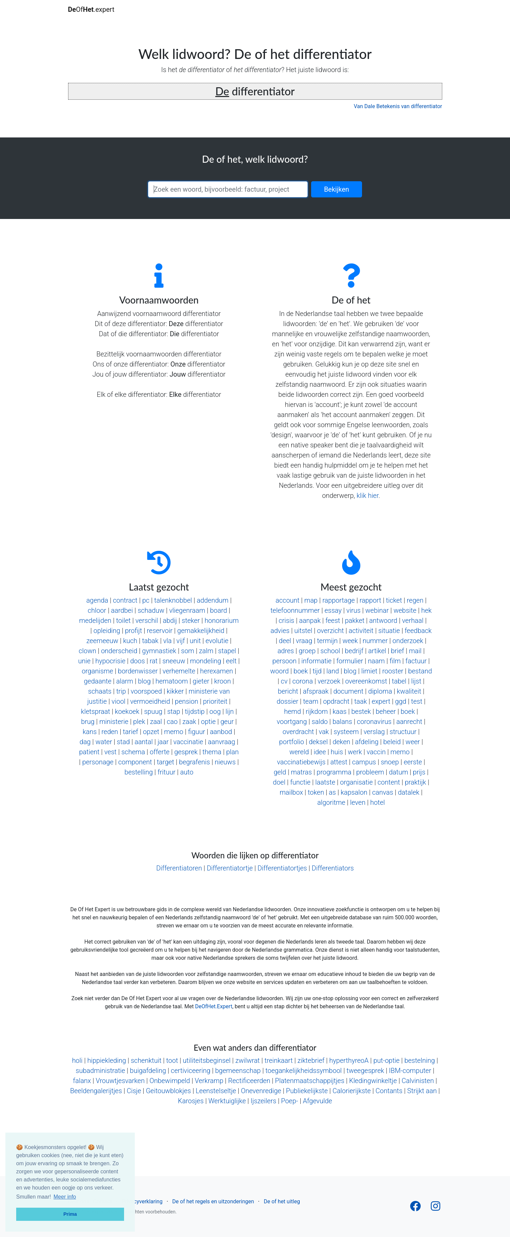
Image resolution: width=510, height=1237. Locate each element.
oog (215, 711)
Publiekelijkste (307, 1091)
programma (334, 772)
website (404, 610)
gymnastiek (159, 651)
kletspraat (95, 711)
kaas (340, 711)
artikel (377, 651)
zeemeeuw (102, 641)
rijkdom (317, 711)
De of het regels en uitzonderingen (213, 1201)
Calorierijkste (351, 1091)
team (310, 701)
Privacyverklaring (142, 1201)
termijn (327, 641)
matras (301, 772)
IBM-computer (410, 1071)
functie (300, 782)
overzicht (330, 631)
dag (85, 742)
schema (133, 752)
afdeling (367, 742)
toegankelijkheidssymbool (304, 1071)
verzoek (329, 681)
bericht (288, 691)
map (311, 600)
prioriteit (215, 701)
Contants (389, 1091)
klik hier (368, 495)
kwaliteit (409, 691)
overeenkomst (366, 681)
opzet (151, 732)
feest (332, 620)
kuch (130, 641)
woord (279, 671)
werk (355, 752)
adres (285, 651)
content (389, 782)
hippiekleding (106, 1060)
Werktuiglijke (227, 1101)
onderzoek (407, 641)
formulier (349, 661)
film (395, 661)
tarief (130, 732)
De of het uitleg (282, 1201)
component (135, 762)
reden (109, 732)
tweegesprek (365, 1071)
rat (154, 661)
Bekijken (336, 189)
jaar (163, 742)
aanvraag (221, 742)
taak (360, 701)
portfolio (291, 742)
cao (172, 722)
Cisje (134, 1091)
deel (285, 641)
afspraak (316, 691)
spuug (153, 711)
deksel (318, 742)
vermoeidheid (150, 701)
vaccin (376, 752)
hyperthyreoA (349, 1060)
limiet (369, 671)
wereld (299, 752)
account (288, 600)
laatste (325, 782)
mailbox (291, 792)
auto (186, 772)
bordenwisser (138, 671)
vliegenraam (187, 610)
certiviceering (190, 1071)
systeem (346, 732)
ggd (400, 701)
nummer (375, 641)
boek (301, 671)
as (332, 792)
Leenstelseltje (216, 1091)
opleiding (106, 631)
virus (354, 610)
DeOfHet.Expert (213, 1006)
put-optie (386, 1060)
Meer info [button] (65, 1197)
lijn (230, 711)
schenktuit (146, 1060)
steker (191, 620)
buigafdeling (148, 1071)
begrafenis (194, 762)
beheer (386, 711)
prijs (419, 772)
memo (173, 732)
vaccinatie (188, 742)
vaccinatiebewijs (301, 762)
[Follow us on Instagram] (435, 1208)
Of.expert (91, 9)
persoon (284, 661)
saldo (320, 722)
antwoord (383, 620)
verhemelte (178, 671)
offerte (160, 752)
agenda (97, 600)
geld (280, 772)
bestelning (419, 1060)
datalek (408, 792)
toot (172, 1060)
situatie (389, 631)
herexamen (216, 671)
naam (376, 661)
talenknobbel (173, 600)
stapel (227, 651)
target (165, 762)
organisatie (356, 782)
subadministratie (100, 1071)
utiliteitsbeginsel (207, 1060)
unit (195, 641)
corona (302, 681)
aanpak (310, 620)
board (218, 610)
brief (397, 651)
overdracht (298, 732)
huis (337, 752)
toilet (123, 620)
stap (173, 711)
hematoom (171, 681)
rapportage (338, 600)
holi (77, 1060)
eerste (413, 762)
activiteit (361, 631)
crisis (286, 620)
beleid (392, 742)
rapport (370, 600)
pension (186, 701)
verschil (147, 620)
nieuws (225, 762)
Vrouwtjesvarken (120, 1081)
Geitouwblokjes (168, 1091)
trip (121, 691)
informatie (316, 661)
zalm (206, 651)
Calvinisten (417, 1081)
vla (167, 641)
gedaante (98, 681)
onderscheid (119, 651)
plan (232, 752)
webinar (377, 610)
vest (110, 752)
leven (358, 802)
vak (324, 732)
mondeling (205, 661)
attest (339, 762)
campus (364, 762)
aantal (143, 742)
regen (415, 600)
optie (208, 722)
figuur (196, 732)
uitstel (303, 631)
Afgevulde (317, 1101)
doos (137, 661)
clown (87, 651)
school (330, 651)
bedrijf (354, 651)
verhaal (412, 620)
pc (145, 600)
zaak (189, 722)
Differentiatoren (179, 868)
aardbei (122, 610)
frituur (166, 772)
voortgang (292, 722)
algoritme (331, 802)
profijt (133, 631)
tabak (150, 641)
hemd (292, 711)
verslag (374, 732)
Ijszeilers (263, 1101)
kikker (175, 691)
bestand (420, 671)
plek (139, 722)
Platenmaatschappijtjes (309, 1081)
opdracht (336, 701)
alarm (124, 681)
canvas (382, 792)
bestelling (138, 772)
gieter (201, 681)
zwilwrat (247, 1060)
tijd (317, 671)
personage (98, 762)
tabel (399, 681)
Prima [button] (70, 1214)
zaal (156, 722)
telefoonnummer (295, 610)
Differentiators (333, 868)
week (350, 641)
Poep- (289, 1101)
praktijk (415, 782)
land (332, 671)
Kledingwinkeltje (373, 1081)
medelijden (95, 620)
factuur (416, 661)
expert (381, 701)
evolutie (217, 641)
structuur (403, 732)
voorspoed (146, 691)
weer (413, 742)
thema (212, 752)
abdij (170, 620)
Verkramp (209, 1081)
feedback (417, 631)
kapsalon (354, 792)
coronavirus (374, 722)
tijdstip (195, 711)
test (416, 701)
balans (342, 722)
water (103, 742)
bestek (361, 711)
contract (125, 600)
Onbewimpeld (169, 1081)
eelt (231, 661)
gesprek (186, 752)
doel (279, 782)
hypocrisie (110, 661)
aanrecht (409, 722)
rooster (392, 671)
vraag (304, 641)
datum (398, 772)
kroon (222, 681)
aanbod (221, 732)
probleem (370, 772)
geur (227, 722)
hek (426, 610)
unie (84, 661)
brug (88, 722)
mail (415, 651)
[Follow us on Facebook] (415, 1208)
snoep (390, 762)
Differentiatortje (229, 868)
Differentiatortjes (282, 868)
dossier (287, 701)
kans (90, 732)
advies (279, 631)
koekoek (127, 711)
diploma (380, 691)
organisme (97, 671)
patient (89, 752)
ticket (394, 600)
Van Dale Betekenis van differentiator (398, 106)
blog (144, 681)
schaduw (151, 610)
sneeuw (173, 661)
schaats (99, 691)
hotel (377, 802)
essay (333, 610)
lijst (416, 681)
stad (123, 742)
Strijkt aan (422, 1091)
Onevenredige (261, 1091)
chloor (97, 610)
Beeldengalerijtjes (96, 1091)
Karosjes (191, 1101)
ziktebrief (311, 1060)
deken (341, 742)
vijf (180, 641)
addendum (213, 600)
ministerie (113, 722)
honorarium (222, 620)
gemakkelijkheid (200, 631)
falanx (82, 1081)
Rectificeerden (249, 1081)
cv (284, 681)
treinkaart (279, 1060)
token (316, 792)
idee (319, 752)
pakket (354, 620)
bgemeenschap (238, 1071)
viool (118, 701)
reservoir (160, 631)
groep (307, 651)
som (187, 651)
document (348, 691)
